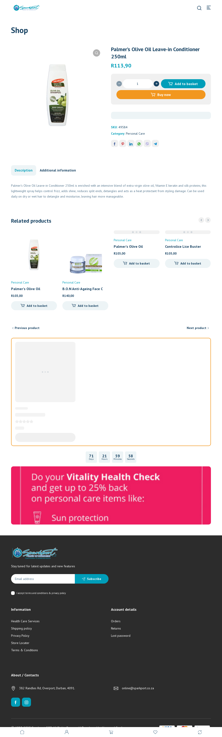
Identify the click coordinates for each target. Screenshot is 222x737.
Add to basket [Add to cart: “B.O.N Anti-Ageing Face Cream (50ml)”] (88, 306)
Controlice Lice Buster (183, 246)
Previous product (27, 328)
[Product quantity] (138, 83)
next (208, 220)
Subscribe (94, 579)
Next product (196, 328)
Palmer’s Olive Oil (25, 288)
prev (201, 220)
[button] (96, 53)
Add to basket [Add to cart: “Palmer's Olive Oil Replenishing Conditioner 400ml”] (37, 306)
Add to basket (186, 83)
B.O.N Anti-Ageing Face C (82, 288)
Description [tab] (24, 170)
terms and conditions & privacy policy (45, 593)
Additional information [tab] (58, 170)
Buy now (164, 94)
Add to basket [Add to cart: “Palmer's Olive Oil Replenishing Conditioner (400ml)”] (139, 263)
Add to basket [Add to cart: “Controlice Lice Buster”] (190, 263)
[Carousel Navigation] (204, 220)
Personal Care (135, 133)
